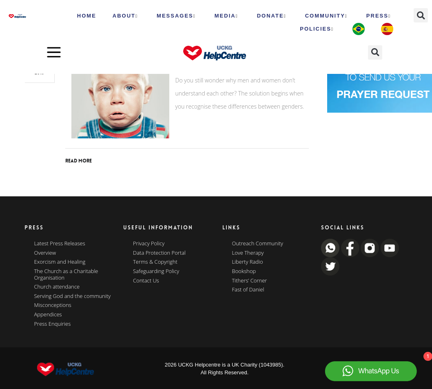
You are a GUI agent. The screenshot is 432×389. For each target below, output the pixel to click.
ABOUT (125, 15)
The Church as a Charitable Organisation (66, 274)
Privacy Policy (148, 243)
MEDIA (226, 15)
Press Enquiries (52, 324)
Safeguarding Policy (156, 271)
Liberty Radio (247, 262)
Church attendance (57, 287)
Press (378, 15)
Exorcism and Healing (60, 262)
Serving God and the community (72, 296)
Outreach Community (258, 243)
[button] (421, 15)
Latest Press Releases (59, 243)
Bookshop (244, 271)
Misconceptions (52, 305)
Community (326, 15)
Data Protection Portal (159, 253)
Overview (45, 253)
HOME (86, 16)
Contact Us (146, 281)
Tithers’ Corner (249, 281)
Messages (176, 15)
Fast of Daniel (248, 290)
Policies (317, 29)
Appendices (48, 314)
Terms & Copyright (155, 262)
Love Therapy (248, 253)
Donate (271, 15)
